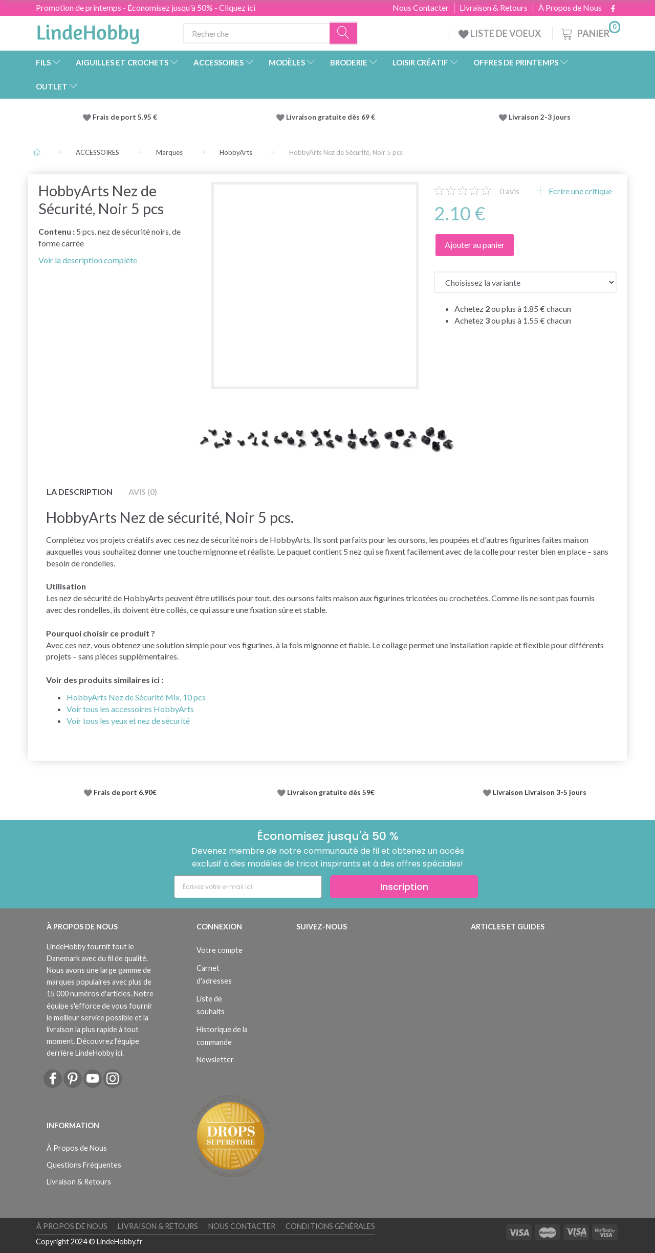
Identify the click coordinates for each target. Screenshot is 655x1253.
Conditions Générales (330, 1226)
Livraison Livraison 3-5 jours (539, 792)
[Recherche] (344, 33)
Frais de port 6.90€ (125, 792)
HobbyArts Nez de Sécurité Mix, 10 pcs (136, 697)
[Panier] (589, 32)
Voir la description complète (87, 260)
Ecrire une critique (579, 191)
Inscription (404, 886)
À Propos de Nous (570, 7)
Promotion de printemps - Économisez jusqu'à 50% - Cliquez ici (145, 7)
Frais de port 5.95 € (125, 117)
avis (509, 191)
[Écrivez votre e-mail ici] (248, 886)
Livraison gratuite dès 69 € (332, 117)
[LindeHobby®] (88, 31)
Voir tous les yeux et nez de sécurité (128, 720)
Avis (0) (142, 491)
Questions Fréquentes (84, 1164)
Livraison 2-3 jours (540, 117)
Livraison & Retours (494, 7)
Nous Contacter (420, 7)
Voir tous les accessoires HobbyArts (130, 709)
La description (80, 491)
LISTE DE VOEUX (500, 33)
